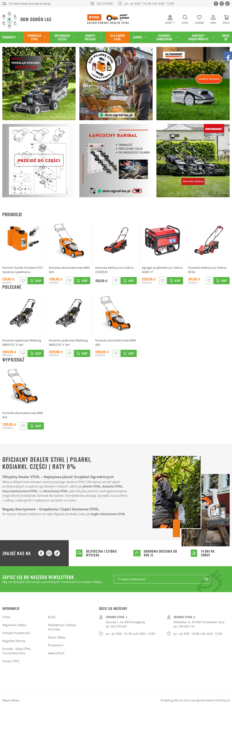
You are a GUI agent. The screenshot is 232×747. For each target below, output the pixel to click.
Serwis (137, 37)
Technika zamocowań (164, 37)
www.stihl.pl (56, 653)
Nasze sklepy (56, 637)
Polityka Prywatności (16, 633)
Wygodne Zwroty (13, 641)
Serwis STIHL (10, 661)
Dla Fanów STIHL (117, 37)
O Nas (6, 617)
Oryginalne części (62, 37)
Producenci (56, 645)
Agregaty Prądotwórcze (198, 37)
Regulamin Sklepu (14, 625)
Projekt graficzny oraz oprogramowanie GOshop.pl (195, 700)
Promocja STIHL (34, 37)
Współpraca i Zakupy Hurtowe (62, 627)
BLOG (52, 617)
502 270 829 (105, 4)
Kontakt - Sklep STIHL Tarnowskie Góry (16, 651)
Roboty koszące (90, 37)
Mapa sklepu (10, 700)
